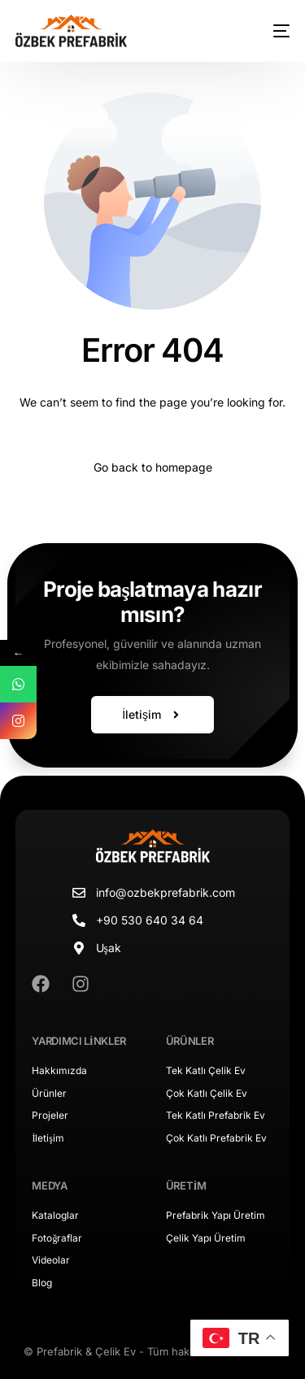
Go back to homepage (153, 467)
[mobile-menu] (270, 30)
